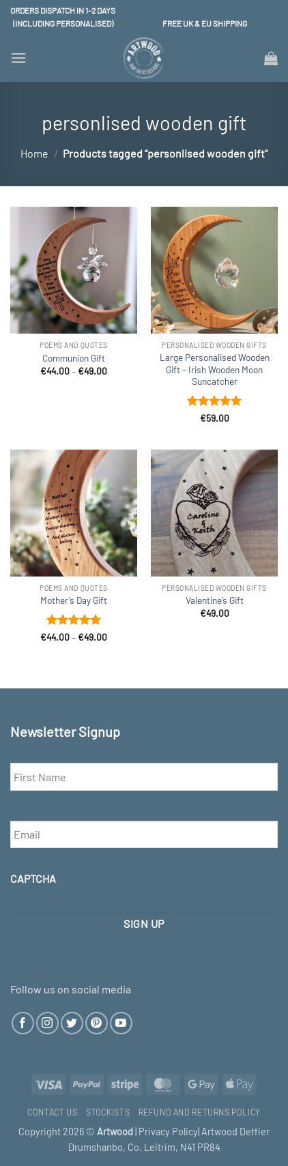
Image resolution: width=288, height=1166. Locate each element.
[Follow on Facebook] (23, 1023)
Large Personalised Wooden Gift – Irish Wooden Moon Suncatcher (215, 369)
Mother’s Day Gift (73, 600)
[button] (18, 57)
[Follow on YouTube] (121, 1023)
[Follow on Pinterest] (96, 1023)
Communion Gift (73, 358)
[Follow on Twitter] (72, 1023)
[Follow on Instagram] (47, 1023)
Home (34, 153)
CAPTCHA (33, 878)
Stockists (108, 1112)
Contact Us (52, 1112)
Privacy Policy (168, 1131)
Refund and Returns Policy (200, 1112)
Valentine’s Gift (215, 600)
